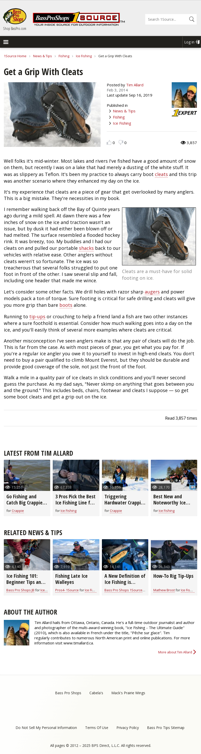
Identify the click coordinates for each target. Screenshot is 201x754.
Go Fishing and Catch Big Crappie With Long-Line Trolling (24, 505)
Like (109, 142)
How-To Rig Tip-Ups (173, 575)
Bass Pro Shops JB (20, 590)
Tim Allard (134, 84)
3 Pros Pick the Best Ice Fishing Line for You (75, 502)
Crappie (18, 510)
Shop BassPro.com (14, 28)
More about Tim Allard (175, 652)
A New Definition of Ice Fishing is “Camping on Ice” (124, 582)
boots (65, 305)
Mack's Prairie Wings (128, 692)
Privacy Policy (127, 727)
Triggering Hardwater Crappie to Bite (123, 502)
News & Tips (42, 56)
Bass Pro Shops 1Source (123, 590)
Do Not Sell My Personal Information (46, 727)
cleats (161, 174)
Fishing (64, 56)
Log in (189, 42)
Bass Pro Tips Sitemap (165, 727)
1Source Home (15, 56)
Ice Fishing (84, 56)
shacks (86, 248)
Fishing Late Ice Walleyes (71, 578)
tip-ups (37, 316)
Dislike (120, 142)
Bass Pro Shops (68, 692)
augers (152, 292)
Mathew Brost (164, 590)
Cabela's (96, 692)
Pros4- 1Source (67, 590)
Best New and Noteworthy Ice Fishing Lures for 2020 (170, 505)
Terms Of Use (96, 727)
